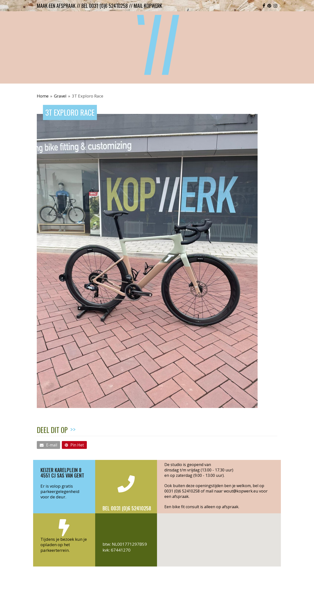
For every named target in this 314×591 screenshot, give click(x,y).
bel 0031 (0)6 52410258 (104, 5)
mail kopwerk (148, 5)
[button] (48, 445)
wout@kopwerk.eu (241, 491)
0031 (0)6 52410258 (182, 491)
